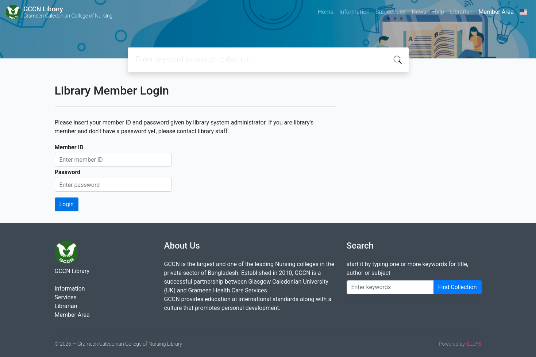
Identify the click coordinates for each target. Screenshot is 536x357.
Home (325, 11)
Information (354, 11)
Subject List (390, 11)
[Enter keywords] (390, 287)
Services (66, 297)
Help (438, 11)
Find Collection (457, 287)
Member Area (495, 11)
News (419, 11)
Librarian (461, 11)
